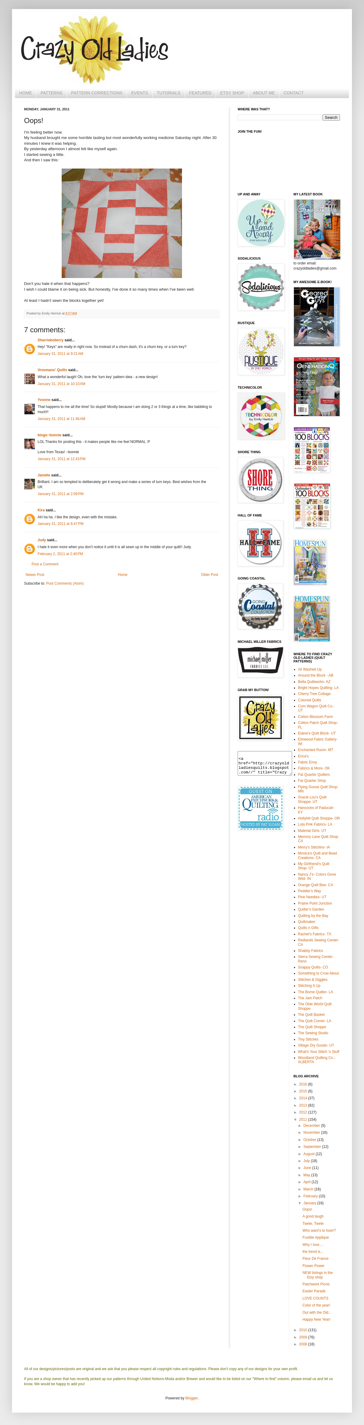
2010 (303, 1330)
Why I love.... (312, 1245)
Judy (42, 540)
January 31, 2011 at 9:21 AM (60, 354)
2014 (303, 1098)
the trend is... (312, 1252)
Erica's (303, 756)
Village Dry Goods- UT (316, 1045)
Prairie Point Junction (315, 903)
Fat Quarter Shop (312, 781)
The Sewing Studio (313, 1033)
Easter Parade (313, 1291)
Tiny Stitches (308, 1039)
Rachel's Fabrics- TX (315, 934)
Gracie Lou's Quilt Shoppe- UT (312, 799)
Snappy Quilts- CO (313, 967)
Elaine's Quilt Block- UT (317, 733)
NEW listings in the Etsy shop (317, 1275)
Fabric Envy (307, 762)
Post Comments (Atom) (65, 583)
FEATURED (200, 92)
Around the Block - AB (315, 675)
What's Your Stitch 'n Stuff (318, 1052)
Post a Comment (45, 564)
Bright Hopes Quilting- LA (318, 688)
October (310, 1140)
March (308, 1189)
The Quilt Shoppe (312, 1027)
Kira (41, 510)
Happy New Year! (316, 1319)
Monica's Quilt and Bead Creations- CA (317, 855)
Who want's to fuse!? (319, 1230)
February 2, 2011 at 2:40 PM (60, 554)
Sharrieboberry (50, 340)
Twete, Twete (312, 1223)
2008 (303, 1344)
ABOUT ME (264, 92)
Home (123, 575)
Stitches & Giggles (313, 980)
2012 (303, 1112)
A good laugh (312, 1216)
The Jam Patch (310, 998)
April (307, 1182)
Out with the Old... (316, 1312)
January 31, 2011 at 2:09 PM (60, 494)
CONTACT (294, 92)
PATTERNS (52, 92)
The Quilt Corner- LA (315, 1021)
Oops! (307, 1209)
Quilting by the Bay (313, 916)
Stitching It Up (309, 986)
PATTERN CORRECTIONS (97, 92)
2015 (303, 1091)
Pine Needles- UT (312, 897)
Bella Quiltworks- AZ (314, 682)
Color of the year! (316, 1305)
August (309, 1154)
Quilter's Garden (311, 909)
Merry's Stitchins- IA (314, 847)
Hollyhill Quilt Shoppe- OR (319, 818)
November (312, 1132)
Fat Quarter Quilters (314, 775)
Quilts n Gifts (308, 928)
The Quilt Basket (311, 1015)
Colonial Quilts (309, 700)
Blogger (191, 1398)
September (312, 1147)
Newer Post (35, 575)
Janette (44, 475)
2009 (303, 1337)
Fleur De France (315, 1258)
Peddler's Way (309, 891)
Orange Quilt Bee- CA (315, 885)
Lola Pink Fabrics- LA (315, 824)
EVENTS (139, 92)
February (311, 1196)
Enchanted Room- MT (315, 750)
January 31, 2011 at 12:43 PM (61, 459)
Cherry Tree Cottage (314, 694)
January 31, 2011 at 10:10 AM (61, 384)
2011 (303, 1119)
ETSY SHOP (232, 92)
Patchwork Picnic (316, 1284)
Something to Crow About (318, 973)
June (307, 1168)
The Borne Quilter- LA (315, 992)
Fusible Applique (315, 1237)
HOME (25, 92)
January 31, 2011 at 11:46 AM (61, 419)
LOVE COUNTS (315, 1298)
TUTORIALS (168, 92)
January (310, 1203)
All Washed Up (310, 669)
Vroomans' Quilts (52, 370)
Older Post (209, 575)
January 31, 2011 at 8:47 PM (60, 524)
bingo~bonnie (49, 435)
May (307, 1175)
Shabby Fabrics (310, 951)
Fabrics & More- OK (314, 768)
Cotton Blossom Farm (315, 717)
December (312, 1125)
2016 (303, 1084)
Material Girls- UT (312, 831)
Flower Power (313, 1266)
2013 (303, 1105)
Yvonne (44, 400)
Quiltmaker (307, 922)
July (307, 1161)
